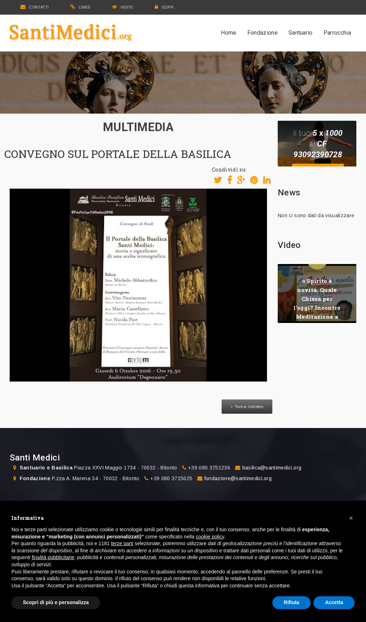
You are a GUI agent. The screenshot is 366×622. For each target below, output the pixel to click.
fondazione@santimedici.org (238, 478)
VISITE (122, 7)
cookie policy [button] (210, 536)
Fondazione (262, 32)
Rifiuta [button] (292, 602)
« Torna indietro (247, 406)
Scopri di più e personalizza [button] (56, 602)
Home (228, 32)
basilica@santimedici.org (272, 468)
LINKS (80, 7)
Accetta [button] (334, 602)
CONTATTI (34, 7)
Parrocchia (337, 32)
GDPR (164, 7)
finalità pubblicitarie (53, 557)
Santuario (300, 32)
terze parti (122, 543)
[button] (351, 518)
